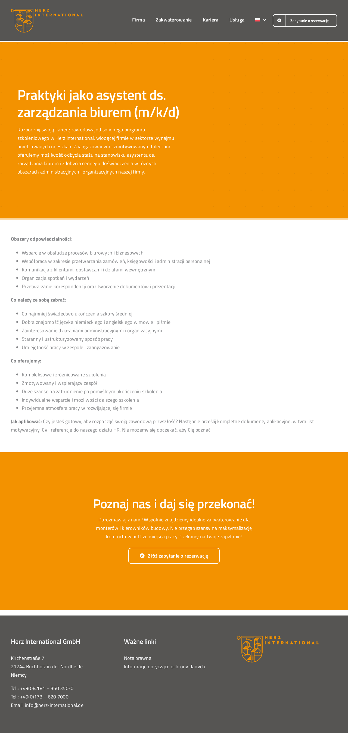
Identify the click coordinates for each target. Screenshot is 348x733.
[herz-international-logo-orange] (47, 10)
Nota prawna (137, 658)
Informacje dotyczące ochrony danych (164, 666)
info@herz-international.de (54, 705)
